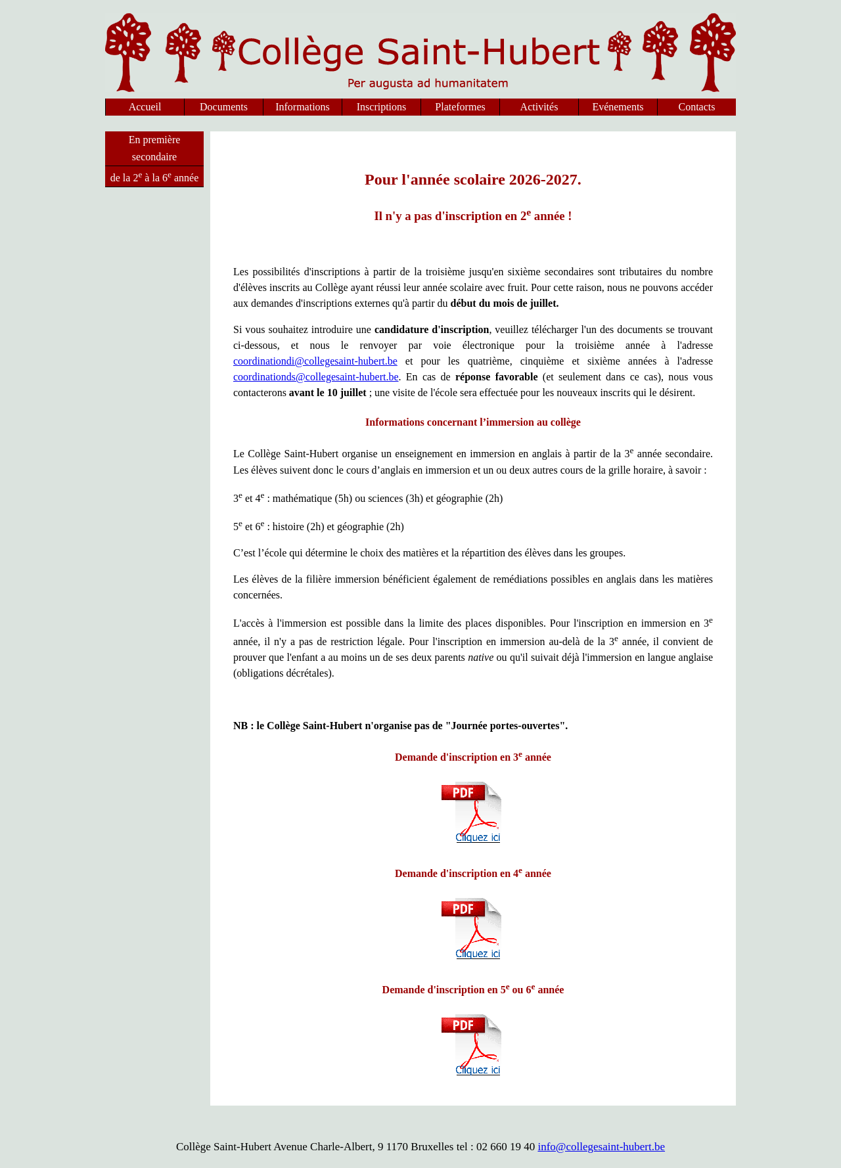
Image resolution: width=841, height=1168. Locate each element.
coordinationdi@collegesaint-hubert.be (315, 361)
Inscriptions (382, 106)
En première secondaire (155, 148)
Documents (224, 106)
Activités (539, 106)
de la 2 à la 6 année (154, 176)
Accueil (145, 106)
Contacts (697, 106)
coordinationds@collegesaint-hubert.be (316, 376)
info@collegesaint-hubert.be (601, 1146)
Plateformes (460, 106)
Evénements (617, 106)
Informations (302, 106)
